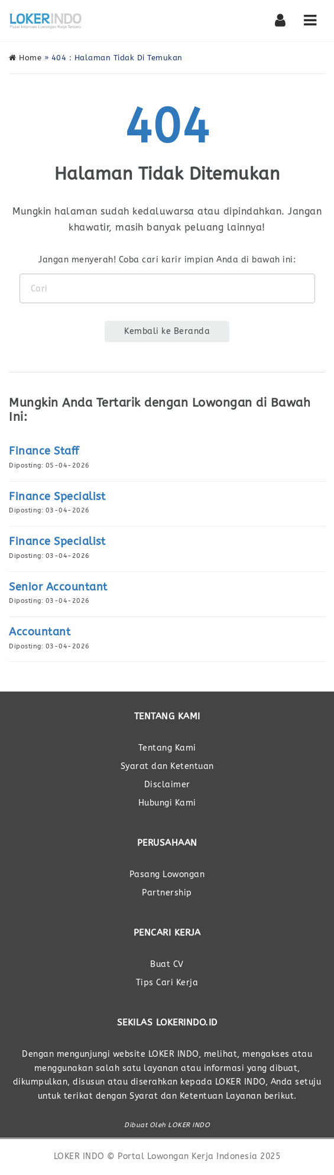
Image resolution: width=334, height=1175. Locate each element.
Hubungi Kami (167, 803)
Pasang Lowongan (167, 874)
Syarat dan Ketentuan (167, 766)
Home (25, 57)
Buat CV (167, 964)
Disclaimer (167, 785)
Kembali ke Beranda (167, 331)
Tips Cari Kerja (167, 983)
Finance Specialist (57, 496)
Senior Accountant (58, 586)
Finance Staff (44, 450)
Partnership (167, 893)
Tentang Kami (167, 748)
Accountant (39, 631)
